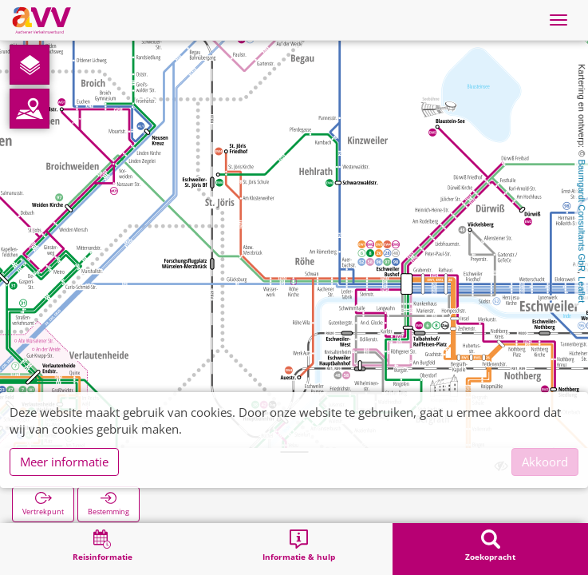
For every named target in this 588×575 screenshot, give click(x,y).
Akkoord (545, 462)
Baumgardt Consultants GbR (581, 215)
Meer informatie (64, 462)
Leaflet (581, 289)
